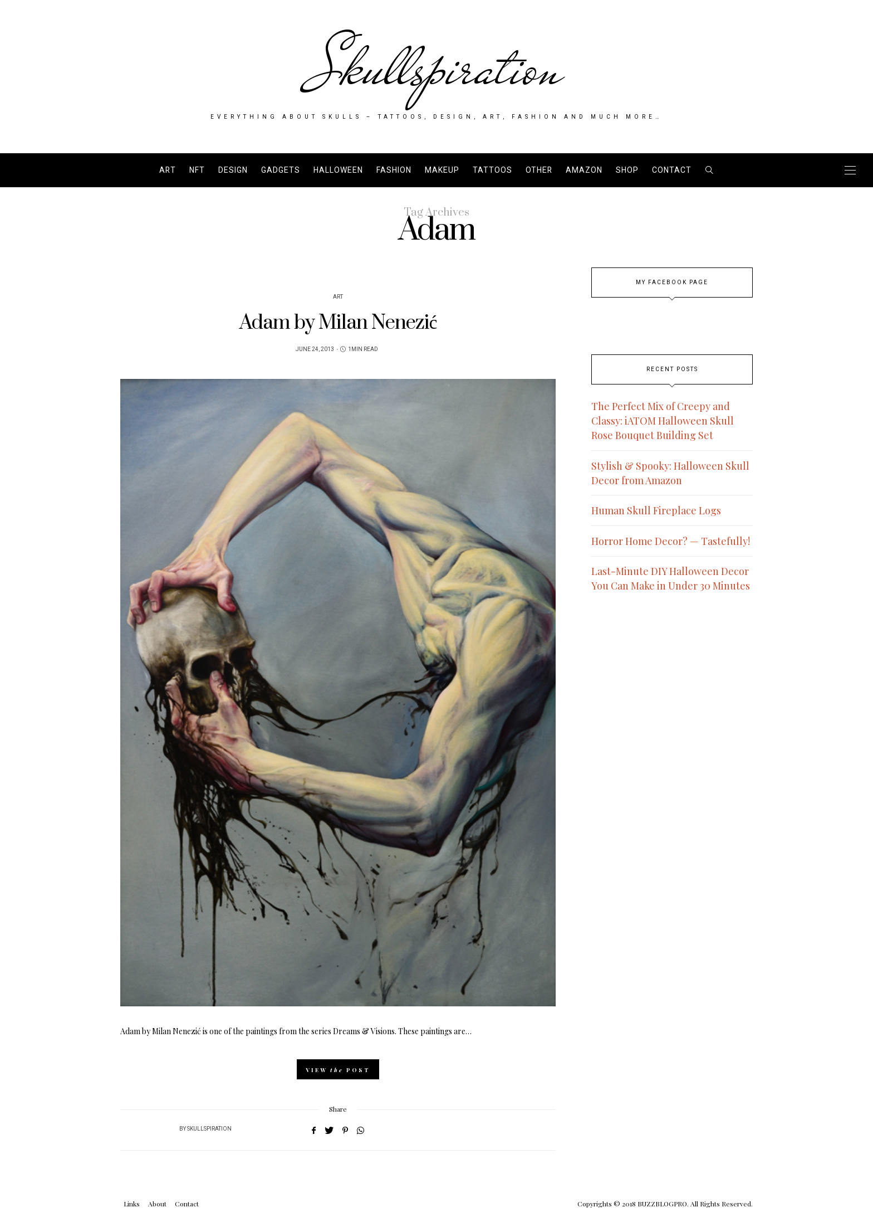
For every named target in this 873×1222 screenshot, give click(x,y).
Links (132, 1203)
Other (539, 170)
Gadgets (280, 170)
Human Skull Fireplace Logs (656, 510)
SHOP (627, 170)
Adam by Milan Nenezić (338, 322)
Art (167, 170)
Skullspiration (437, 68)
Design (233, 170)
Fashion (393, 170)
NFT (197, 170)
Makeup (442, 170)
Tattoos (492, 170)
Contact (671, 170)
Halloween (338, 170)
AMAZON (584, 170)
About (157, 1203)
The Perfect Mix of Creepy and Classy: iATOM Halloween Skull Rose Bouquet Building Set (662, 421)
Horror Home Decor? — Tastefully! (670, 541)
